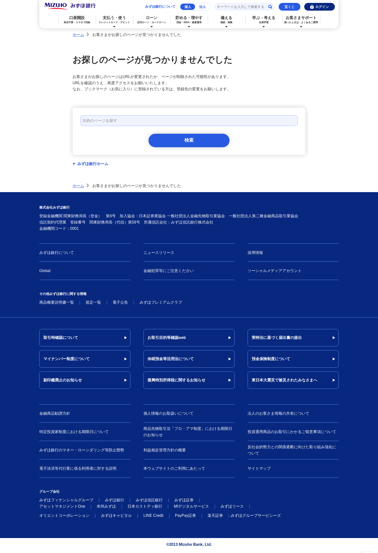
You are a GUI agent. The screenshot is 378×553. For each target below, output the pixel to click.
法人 (202, 7)
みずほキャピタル (116, 517)
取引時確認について (60, 339)
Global (44, 273)
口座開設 (77, 20)
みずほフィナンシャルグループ (66, 502)
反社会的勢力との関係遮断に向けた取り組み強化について (292, 452)
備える (226, 20)
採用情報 (255, 254)
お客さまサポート (301, 20)
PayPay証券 (185, 517)
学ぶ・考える (264, 20)
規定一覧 (93, 304)
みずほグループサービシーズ (256, 517)
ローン (151, 20)
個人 (187, 7)
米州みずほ (106, 508)
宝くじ (289, 7)
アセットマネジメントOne (62, 508)
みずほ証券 (184, 502)
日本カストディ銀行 (145, 508)
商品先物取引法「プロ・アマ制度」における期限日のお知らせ (187, 433)
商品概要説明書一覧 (56, 304)
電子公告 (120, 304)
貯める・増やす (189, 20)
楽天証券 (215, 517)
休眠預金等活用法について (171, 361)
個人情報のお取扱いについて (168, 415)
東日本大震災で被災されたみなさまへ (284, 382)
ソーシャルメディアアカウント (275, 273)
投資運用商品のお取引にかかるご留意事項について (292, 433)
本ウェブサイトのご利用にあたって (174, 470)
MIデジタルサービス (191, 508)
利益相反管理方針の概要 (164, 452)
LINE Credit (153, 517)
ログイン (322, 7)
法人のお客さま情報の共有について (278, 415)
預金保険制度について (271, 361)
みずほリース (232, 508)
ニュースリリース (158, 254)
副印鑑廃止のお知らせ (62, 382)
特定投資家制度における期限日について (74, 433)
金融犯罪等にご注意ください (168, 273)
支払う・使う (114, 20)
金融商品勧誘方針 (54, 415)
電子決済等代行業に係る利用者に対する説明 (77, 470)
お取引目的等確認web (167, 339)
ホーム (78, 35)
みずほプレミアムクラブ (161, 304)
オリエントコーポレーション (64, 517)
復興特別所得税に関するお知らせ (176, 382)
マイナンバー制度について (66, 361)
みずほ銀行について (160, 6)
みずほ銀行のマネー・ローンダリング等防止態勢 (81, 452)
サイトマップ (259, 470)
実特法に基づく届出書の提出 (277, 339)
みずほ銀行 (114, 502)
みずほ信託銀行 (149, 502)
